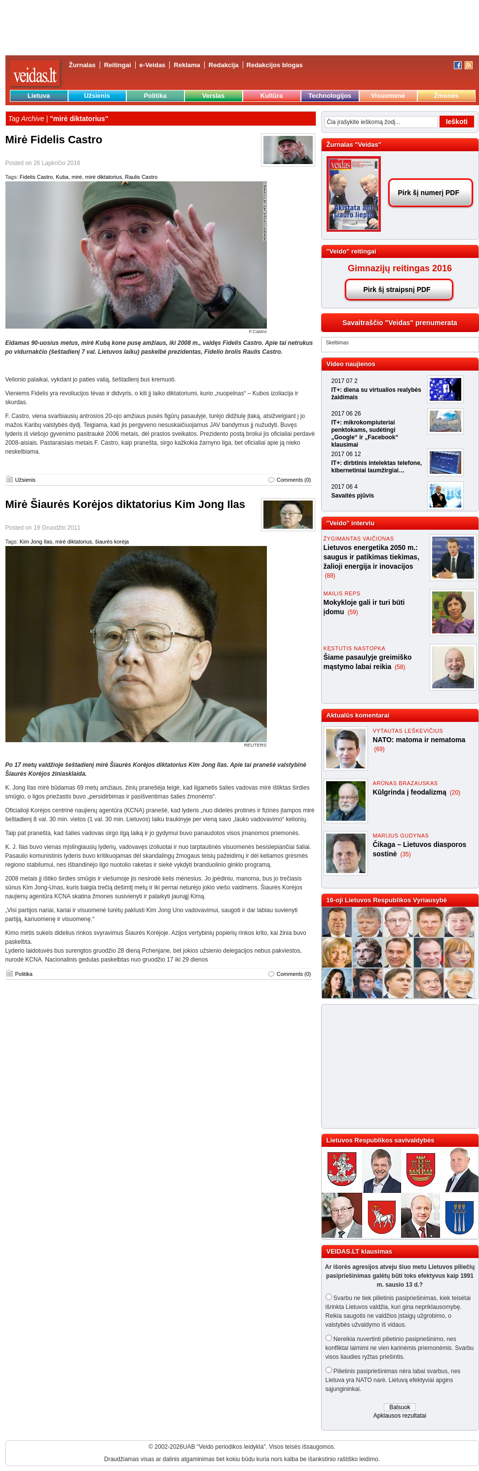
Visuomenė (388, 95)
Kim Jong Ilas (36, 542)
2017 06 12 (346, 454)
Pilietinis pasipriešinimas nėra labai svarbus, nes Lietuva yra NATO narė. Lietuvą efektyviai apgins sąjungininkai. (393, 1380)
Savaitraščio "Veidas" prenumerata (399, 323)
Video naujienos (351, 364)
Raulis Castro (141, 177)
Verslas (213, 95)
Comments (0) (294, 480)
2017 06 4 (345, 486)
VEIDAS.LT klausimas (359, 1251)
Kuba (62, 177)
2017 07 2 (345, 381)
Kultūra (271, 95)
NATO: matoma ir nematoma (419, 740)
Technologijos (329, 95)
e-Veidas (153, 65)
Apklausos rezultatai (399, 1415)
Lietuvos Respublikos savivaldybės (381, 1140)
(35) (405, 854)
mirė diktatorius (103, 177)
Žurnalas (82, 65)
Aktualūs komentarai (358, 715)
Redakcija (224, 65)
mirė (77, 177)
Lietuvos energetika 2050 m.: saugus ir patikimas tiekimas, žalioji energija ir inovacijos (372, 557)
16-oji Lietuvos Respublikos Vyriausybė (387, 900)
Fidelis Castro (36, 177)
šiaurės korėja (112, 542)
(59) (352, 612)
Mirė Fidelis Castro (54, 139)
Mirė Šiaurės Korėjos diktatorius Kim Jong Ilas (125, 504)
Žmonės (446, 95)
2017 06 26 (346, 413)
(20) (455, 792)
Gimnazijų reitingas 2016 (400, 268)
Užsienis (97, 95)
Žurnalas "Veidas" (354, 144)
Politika (155, 95)
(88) (330, 575)
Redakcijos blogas (275, 65)
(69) (379, 749)
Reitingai (117, 65)
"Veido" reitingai (351, 251)
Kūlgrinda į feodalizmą (410, 792)
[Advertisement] (396, 1066)
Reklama (187, 65)
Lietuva (39, 95)
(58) (400, 667)
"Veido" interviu (351, 523)
